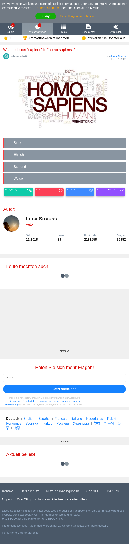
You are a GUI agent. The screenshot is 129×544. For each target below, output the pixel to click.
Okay (45, 16)
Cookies (92, 491)
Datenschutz (29, 491)
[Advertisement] (64, 321)
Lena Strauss (118, 56)
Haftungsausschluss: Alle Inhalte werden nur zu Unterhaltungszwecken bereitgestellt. (55, 525)
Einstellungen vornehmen (77, 16)
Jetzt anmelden (65, 389)
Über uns (112, 491)
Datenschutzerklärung (59, 401)
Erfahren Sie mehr (47, 8)
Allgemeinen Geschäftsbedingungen (28, 401)
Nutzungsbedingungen (62, 491)
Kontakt (7, 491)
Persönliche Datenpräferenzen (21, 532)
